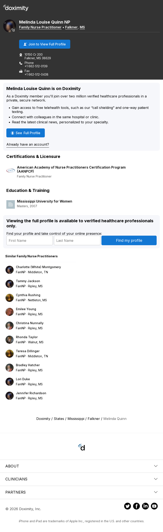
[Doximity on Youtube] (154, 506)
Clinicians (81, 479)
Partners (81, 492)
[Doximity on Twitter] (127, 506)
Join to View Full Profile (45, 44)
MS (82, 27)
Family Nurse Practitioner (40, 27)
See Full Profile (28, 133)
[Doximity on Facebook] (136, 506)
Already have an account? (27, 144)
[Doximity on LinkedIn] (145, 506)
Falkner (71, 27)
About (81, 466)
